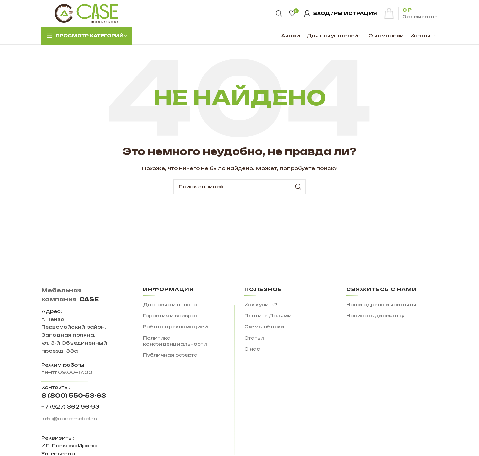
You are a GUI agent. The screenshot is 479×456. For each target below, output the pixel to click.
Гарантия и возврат (170, 315)
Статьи (254, 338)
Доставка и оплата (170, 304)
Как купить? (260, 304)
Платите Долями (268, 315)
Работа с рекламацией (175, 326)
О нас (252, 349)
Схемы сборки (264, 326)
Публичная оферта (170, 355)
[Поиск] (279, 13)
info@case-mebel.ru (69, 418)
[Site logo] (86, 13)
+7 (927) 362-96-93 (70, 407)
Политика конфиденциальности (175, 341)
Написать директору (375, 315)
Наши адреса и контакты (381, 304)
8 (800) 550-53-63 (73, 395)
